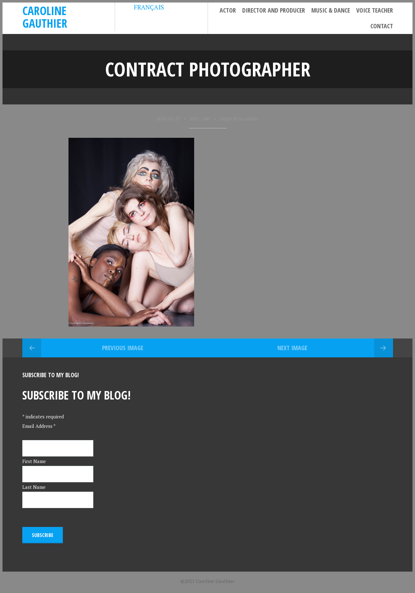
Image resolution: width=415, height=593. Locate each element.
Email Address (39, 426)
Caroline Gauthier (44, 17)
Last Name (34, 487)
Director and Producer (273, 10)
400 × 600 (200, 118)
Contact (381, 26)
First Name (34, 461)
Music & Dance (330, 10)
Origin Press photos (239, 118)
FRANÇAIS (144, 7)
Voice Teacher (374, 10)
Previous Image (122, 348)
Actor (228, 10)
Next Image (292, 348)
